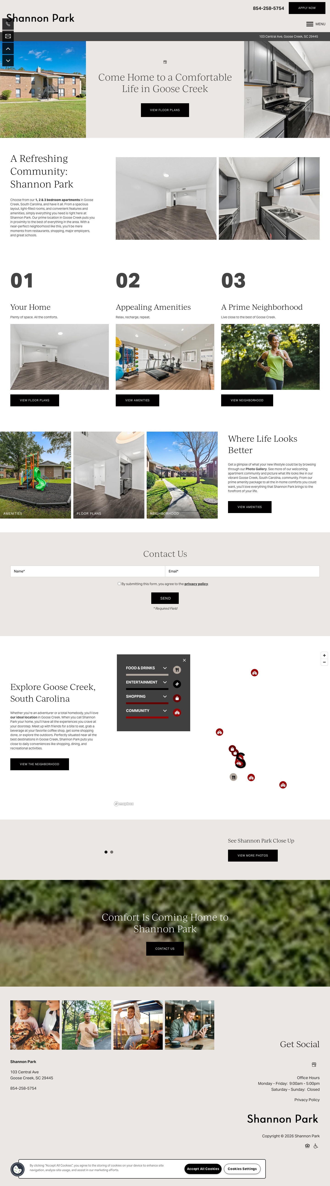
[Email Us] (8, 36)
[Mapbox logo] (124, 803)
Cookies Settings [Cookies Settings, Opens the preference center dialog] (242, 1169)
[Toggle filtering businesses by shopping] (177, 698)
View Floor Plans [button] (165, 110)
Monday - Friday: (273, 1112)
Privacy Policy (307, 1128)
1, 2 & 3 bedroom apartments (57, 200)
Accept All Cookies (203, 1169)
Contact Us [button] (165, 977)
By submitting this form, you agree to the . (165, 584)
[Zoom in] (324, 655)
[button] (307, 8)
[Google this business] (165, 62)
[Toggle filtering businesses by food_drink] (177, 670)
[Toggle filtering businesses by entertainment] (177, 684)
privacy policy (196, 584)
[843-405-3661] (8, 24)
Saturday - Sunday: (288, 1118)
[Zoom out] (324, 662)
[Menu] (315, 24)
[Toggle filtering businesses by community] (177, 713)
